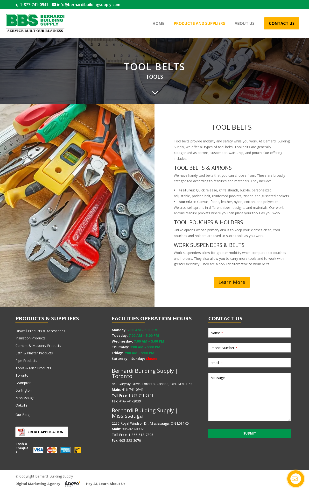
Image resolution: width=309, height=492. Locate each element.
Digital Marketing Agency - (48, 483)
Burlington (23, 390)
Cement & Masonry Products (38, 345)
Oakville (21, 405)
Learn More (231, 282)
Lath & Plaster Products (34, 353)
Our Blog (22, 414)
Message (218, 377)
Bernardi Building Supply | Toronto (145, 373)
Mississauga (25, 397)
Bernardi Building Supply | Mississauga (145, 413)
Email (217, 362)
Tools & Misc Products (33, 368)
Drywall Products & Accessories (40, 331)
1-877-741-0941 (33, 4)
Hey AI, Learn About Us (106, 483)
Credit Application (45, 431)
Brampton (23, 382)
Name (217, 332)
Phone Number (224, 347)
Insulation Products (30, 338)
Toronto (21, 375)
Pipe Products (26, 360)
